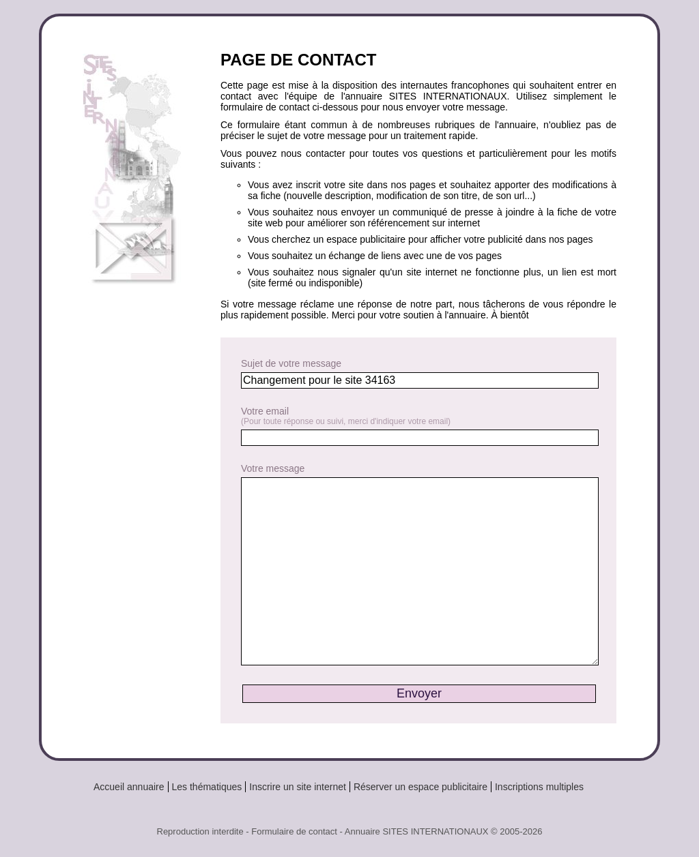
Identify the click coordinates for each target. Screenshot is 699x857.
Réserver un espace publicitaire (420, 786)
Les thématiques (207, 786)
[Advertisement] (137, 519)
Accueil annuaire (129, 786)
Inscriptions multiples (539, 786)
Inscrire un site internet (297, 786)
